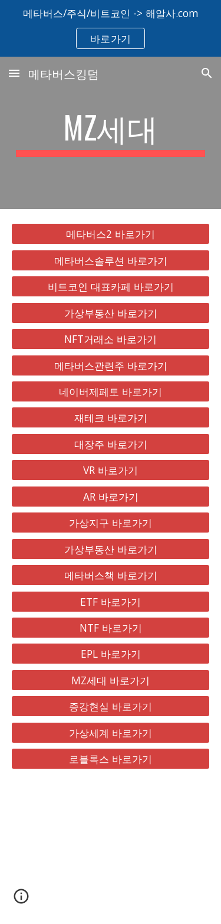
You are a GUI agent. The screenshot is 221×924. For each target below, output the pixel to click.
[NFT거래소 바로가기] (111, 339)
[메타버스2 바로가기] (111, 234)
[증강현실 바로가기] (111, 706)
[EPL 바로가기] (111, 654)
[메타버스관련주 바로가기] (111, 365)
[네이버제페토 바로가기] (111, 392)
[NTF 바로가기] (111, 628)
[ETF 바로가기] (111, 601)
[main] (110, 133)
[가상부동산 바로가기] (111, 312)
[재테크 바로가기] (111, 418)
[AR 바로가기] (111, 496)
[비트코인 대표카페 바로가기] (111, 286)
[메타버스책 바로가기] (111, 575)
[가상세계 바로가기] (111, 732)
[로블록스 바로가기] (111, 759)
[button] (14, 73)
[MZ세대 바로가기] (111, 680)
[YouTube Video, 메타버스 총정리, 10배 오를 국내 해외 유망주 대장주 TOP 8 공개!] (110, 854)
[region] (110, 28)
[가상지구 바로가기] (111, 523)
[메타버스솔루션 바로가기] (111, 260)
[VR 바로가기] (111, 470)
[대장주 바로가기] (111, 444)
